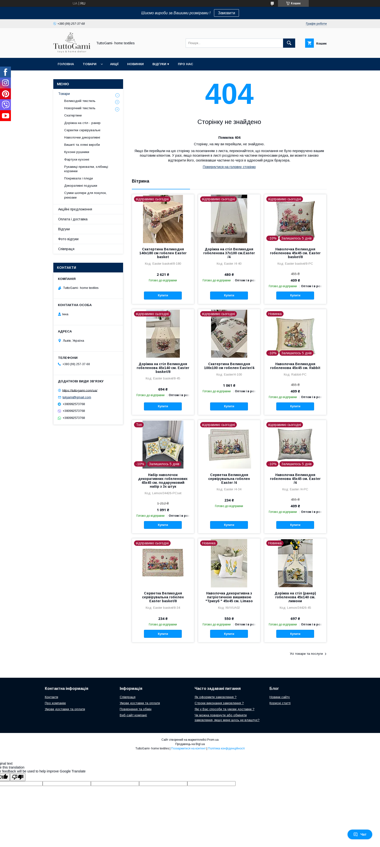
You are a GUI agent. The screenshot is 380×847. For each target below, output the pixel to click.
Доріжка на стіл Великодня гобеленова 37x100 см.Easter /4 (229, 253)
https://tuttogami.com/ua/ (79, 390)
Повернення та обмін (135, 709)
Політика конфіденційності (226, 748)
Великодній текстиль (79, 101)
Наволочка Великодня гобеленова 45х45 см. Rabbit (295, 366)
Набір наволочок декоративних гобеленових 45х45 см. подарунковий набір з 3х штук (163, 480)
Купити (163, 295)
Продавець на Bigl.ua (190, 744)
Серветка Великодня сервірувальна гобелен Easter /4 (229, 479)
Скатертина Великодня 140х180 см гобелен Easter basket (163, 253)
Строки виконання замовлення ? (219, 703)
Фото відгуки (68, 239)
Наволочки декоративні (82, 137)
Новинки (135, 64)
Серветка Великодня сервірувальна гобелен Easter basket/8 (163, 597)
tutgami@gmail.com (77, 397)
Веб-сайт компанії (133, 715)
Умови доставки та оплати (65, 709)
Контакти (51, 697)
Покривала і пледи (78, 178)
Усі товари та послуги (306, 653)
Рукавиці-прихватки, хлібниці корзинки (86, 169)
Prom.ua (213, 739)
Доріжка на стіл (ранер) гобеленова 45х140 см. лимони (295, 597)
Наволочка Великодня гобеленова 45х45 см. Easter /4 (295, 479)
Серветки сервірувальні (82, 130)
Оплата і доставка (72, 219)
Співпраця (66, 249)
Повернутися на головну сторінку (229, 167)
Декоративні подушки (80, 185)
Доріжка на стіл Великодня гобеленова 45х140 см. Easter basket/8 (163, 368)
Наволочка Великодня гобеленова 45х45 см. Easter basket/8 (295, 253)
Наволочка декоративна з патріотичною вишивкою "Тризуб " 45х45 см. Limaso (229, 597)
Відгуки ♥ (160, 64)
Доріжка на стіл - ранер (82, 123)
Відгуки (64, 229)
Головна (66, 64)
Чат (359, 834)
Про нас (185, 64)
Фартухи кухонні (76, 159)
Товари (89, 64)
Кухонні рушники (76, 152)
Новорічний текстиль (79, 108)
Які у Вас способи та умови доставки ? (224, 709)
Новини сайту (279, 697)
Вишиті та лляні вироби (82, 144)
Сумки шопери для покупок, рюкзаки (85, 195)
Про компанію (55, 703)
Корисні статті (280, 703)
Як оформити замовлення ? (216, 697)
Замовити (226, 13)
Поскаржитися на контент (188, 748)
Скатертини (73, 115)
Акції (114, 64)
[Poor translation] (17, 777)
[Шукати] (289, 43)
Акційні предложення (75, 209)
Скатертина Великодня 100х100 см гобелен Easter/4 (229, 366)
